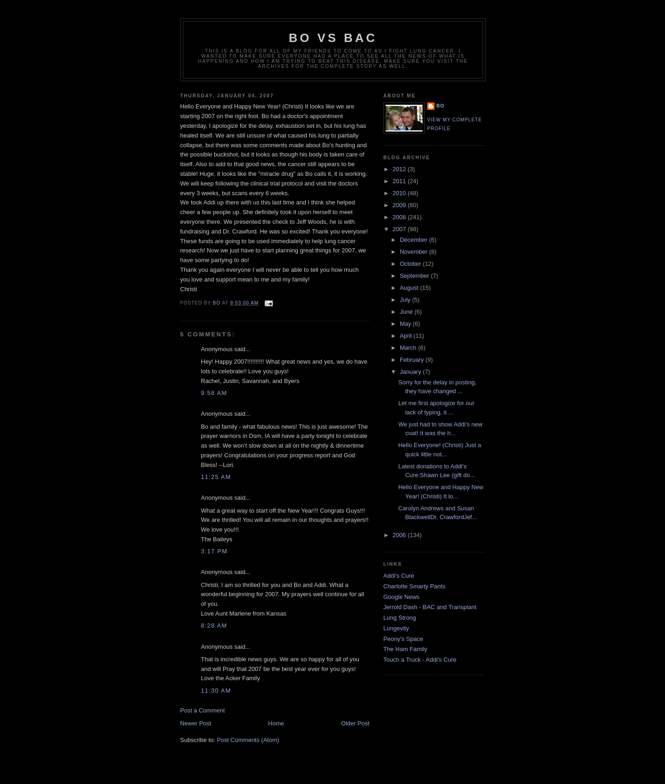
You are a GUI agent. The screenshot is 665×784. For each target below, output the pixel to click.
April (407, 335)
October (411, 263)
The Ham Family (405, 649)
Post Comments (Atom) (248, 739)
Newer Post (195, 723)
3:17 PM (214, 551)
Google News (401, 596)
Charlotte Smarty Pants (414, 586)
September (415, 275)
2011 (400, 181)
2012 (400, 169)
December (414, 239)
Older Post (355, 723)
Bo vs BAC (333, 38)
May (406, 323)
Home (276, 723)
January (411, 371)
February (413, 359)
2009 (400, 205)
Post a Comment (202, 710)
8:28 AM (214, 625)
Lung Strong (399, 617)
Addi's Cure (398, 575)
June (407, 311)
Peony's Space (403, 638)
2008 (400, 217)
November (414, 251)
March (409, 347)
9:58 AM (214, 392)
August (410, 287)
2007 (400, 229)
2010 (400, 193)
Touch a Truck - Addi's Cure (420, 659)
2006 (400, 535)
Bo (440, 105)
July (406, 299)
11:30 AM (216, 690)
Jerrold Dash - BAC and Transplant (430, 607)
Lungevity (396, 628)
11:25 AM (216, 476)
